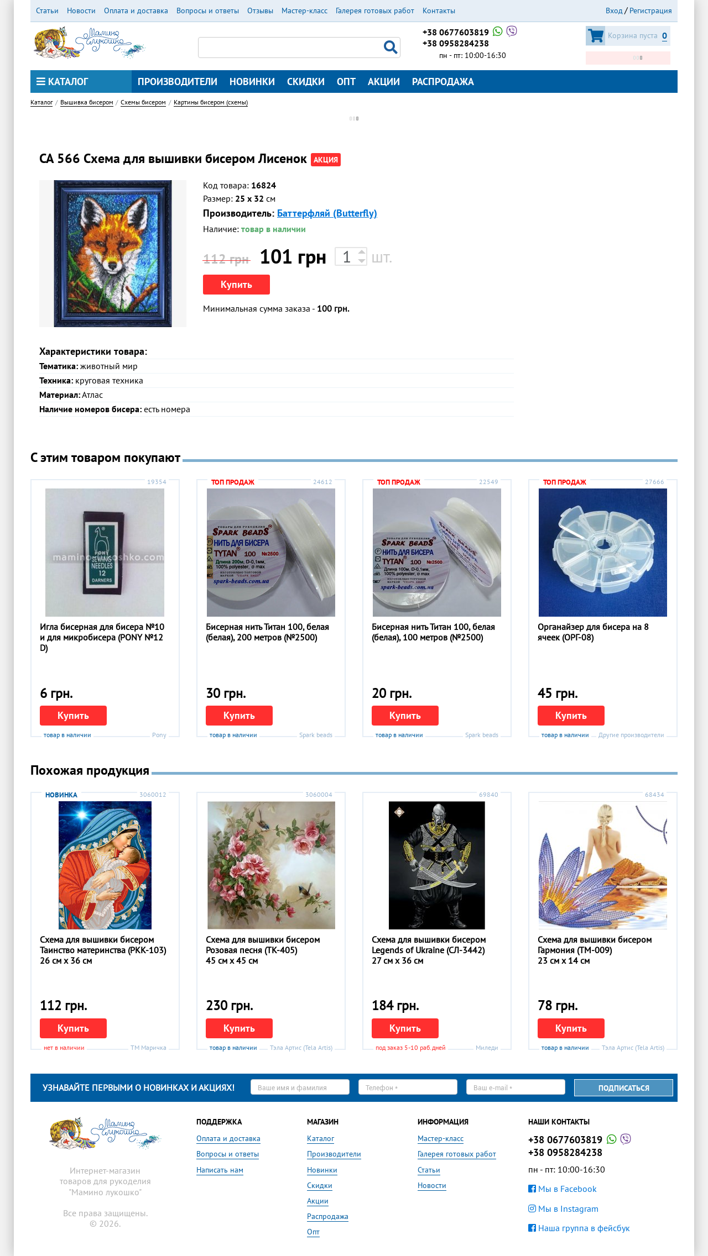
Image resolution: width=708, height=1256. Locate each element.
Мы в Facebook (562, 1188)
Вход (614, 10)
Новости (81, 10)
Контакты (439, 10)
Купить (236, 284)
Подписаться (623, 1088)
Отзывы (260, 10)
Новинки (252, 81)
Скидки (306, 81)
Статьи (47, 10)
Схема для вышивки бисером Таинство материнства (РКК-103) (103, 944)
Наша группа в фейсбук (579, 1227)
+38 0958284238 (456, 43)
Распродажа (443, 81)
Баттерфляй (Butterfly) (327, 213)
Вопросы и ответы (207, 10)
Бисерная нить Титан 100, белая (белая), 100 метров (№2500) (433, 632)
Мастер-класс (304, 10)
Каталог (62, 81)
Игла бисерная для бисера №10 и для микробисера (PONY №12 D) (102, 637)
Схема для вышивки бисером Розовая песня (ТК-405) (263, 944)
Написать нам (219, 1170)
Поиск (392, 47)
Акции (384, 81)
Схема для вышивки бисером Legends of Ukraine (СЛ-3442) (429, 944)
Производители (177, 81)
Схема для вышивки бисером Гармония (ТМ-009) (595, 944)
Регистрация (650, 10)
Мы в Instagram (563, 1208)
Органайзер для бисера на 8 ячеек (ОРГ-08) (593, 632)
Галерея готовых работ (375, 10)
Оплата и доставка (136, 10)
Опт (346, 81)
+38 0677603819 (471, 32)
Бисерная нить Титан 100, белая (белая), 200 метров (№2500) (267, 632)
